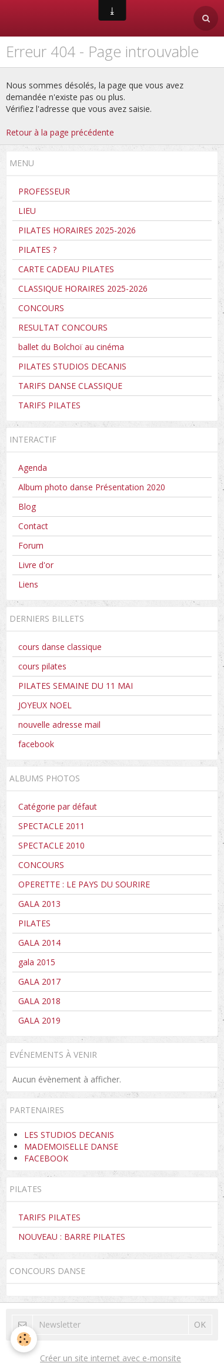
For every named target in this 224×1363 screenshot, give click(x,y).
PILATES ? (37, 249)
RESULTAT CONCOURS (63, 327)
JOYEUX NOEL (45, 705)
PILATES (34, 923)
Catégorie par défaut (57, 806)
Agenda (32, 467)
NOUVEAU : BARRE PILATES (71, 1236)
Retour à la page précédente (60, 132)
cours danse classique (60, 646)
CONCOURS (41, 307)
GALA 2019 (39, 1020)
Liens (28, 584)
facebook (36, 744)
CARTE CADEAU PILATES (66, 269)
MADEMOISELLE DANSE (71, 1146)
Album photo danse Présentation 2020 (91, 487)
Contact (33, 526)
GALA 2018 (39, 1000)
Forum (31, 545)
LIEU (27, 210)
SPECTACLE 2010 (51, 845)
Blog (27, 506)
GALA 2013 (39, 903)
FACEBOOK (46, 1158)
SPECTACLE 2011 (51, 825)
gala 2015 (36, 962)
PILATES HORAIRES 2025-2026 (77, 230)
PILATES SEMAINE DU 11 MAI (75, 685)
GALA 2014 (39, 942)
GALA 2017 (39, 981)
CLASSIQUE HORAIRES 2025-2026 (83, 288)
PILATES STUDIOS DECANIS (72, 366)
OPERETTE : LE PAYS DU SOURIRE (84, 884)
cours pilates (42, 666)
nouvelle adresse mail (59, 724)
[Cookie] (24, 1339)
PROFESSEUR (44, 191)
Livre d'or (36, 564)
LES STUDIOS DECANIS (69, 1134)
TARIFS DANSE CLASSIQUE (70, 385)
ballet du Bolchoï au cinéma (71, 346)
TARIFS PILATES (49, 405)
